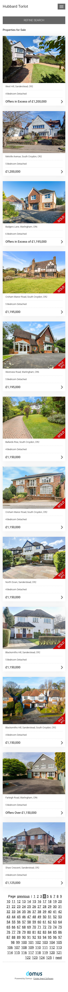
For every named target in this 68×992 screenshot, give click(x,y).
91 (29, 937)
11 (13, 901)
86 (60, 932)
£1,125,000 (12, 883)
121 (59, 952)
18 (49, 901)
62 (49, 922)
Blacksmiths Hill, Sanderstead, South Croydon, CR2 (30, 727)
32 (8, 912)
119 (45, 952)
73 (49, 927)
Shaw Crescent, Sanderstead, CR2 (22, 867)
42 (60, 912)
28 (44, 906)
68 (24, 927)
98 (13, 942)
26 (34, 906)
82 (39, 932)
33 (13, 912)
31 (60, 906)
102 (38, 942)
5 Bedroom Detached (15, 163)
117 (31, 952)
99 (18, 942)
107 (17, 947)
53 (60, 917)
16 (39, 901)
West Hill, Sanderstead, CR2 (19, 86)
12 (18, 901)
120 (52, 952)
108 (24, 947)
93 (39, 937)
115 (17, 952)
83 (44, 932)
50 (44, 917)
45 (18, 917)
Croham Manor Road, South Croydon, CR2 (26, 296)
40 (49, 912)
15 (34, 901)
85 (55, 932)
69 (29, 927)
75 (60, 927)
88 (13, 937)
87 (8, 937)
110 (38, 947)
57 (24, 922)
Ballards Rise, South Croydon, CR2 (22, 442)
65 (8, 927)
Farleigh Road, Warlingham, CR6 (21, 797)
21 (8, 906)
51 (49, 917)
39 (44, 912)
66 (13, 927)
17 (44, 901)
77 (13, 932)
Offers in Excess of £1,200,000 (26, 101)
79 (24, 932)
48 (34, 917)
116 (24, 952)
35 (24, 912)
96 (55, 937)
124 (42, 958)
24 (24, 906)
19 (55, 901)
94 (44, 937)
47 (29, 917)
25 (29, 906)
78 (18, 932)
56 (18, 922)
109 (31, 947)
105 (59, 942)
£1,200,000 (12, 171)
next (58, 958)
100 (24, 942)
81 (34, 932)
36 (29, 912)
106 (10, 947)
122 (28, 958)
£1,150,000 (12, 457)
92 (34, 937)
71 (39, 927)
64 (60, 922)
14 (29, 901)
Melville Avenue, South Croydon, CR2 (23, 156)
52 (55, 917)
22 (13, 906)
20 (60, 901)
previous (23, 896)
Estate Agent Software (43, 978)
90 (24, 937)
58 (29, 922)
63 (55, 922)
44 (13, 917)
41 (55, 912)
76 (8, 932)
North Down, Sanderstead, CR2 (20, 582)
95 (49, 937)
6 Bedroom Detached (15, 233)
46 (24, 917)
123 (35, 958)
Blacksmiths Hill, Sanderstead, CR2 (22, 652)
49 (39, 917)
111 (45, 947)
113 (59, 947)
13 (24, 901)
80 (29, 932)
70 (34, 927)
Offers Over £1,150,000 (20, 812)
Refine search (34, 20)
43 (8, 917)
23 (18, 906)
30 (55, 906)
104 (52, 942)
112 (52, 947)
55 (13, 922)
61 (44, 922)
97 (60, 937)
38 (39, 912)
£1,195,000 (12, 312)
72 (44, 927)
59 (34, 922)
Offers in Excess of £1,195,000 (26, 241)
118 (38, 952)
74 (55, 927)
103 (45, 942)
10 (8, 901)
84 (49, 932)
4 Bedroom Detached (15, 93)
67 (18, 927)
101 (31, 942)
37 (34, 912)
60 (39, 922)
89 (18, 937)
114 (10, 952)
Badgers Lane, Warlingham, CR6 (21, 226)
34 (18, 912)
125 (49, 958)
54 (8, 922)
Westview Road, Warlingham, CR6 (22, 372)
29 (49, 906)
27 (39, 906)
